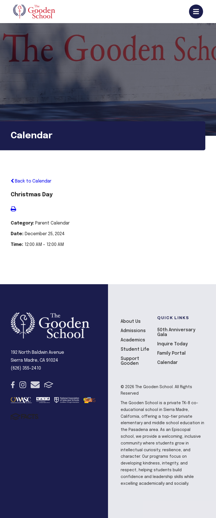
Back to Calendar (31, 181)
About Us (131, 321)
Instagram (22, 384)
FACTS (48, 384)
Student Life (135, 349)
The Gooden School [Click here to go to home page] (34, 12)
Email (35, 384)
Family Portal (171, 353)
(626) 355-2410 (26, 368)
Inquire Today (172, 344)
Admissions (133, 330)
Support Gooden (130, 361)
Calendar (167, 362)
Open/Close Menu (196, 11)
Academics (133, 340)
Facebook (13, 384)
